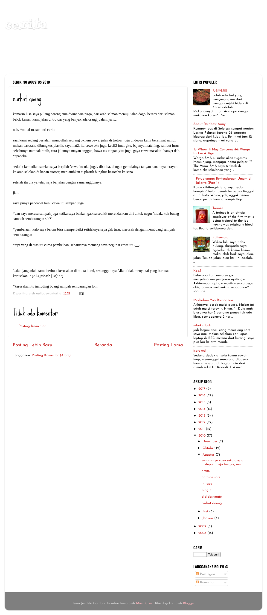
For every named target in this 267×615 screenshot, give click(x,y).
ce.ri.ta (25, 25)
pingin (206, 490)
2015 (202, 402)
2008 (202, 533)
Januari (208, 518)
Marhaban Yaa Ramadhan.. (213, 300)
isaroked (199, 351)
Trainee (217, 208)
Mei (206, 511)
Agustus (209, 455)
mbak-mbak (202, 325)
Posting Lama (168, 345)
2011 (202, 429)
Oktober (209, 448)
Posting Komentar (32, 326)
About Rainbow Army (209, 124)
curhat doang (212, 503)
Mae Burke (144, 603)
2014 (202, 409)
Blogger (188, 603)
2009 (202, 526)
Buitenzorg (220, 237)
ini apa (207, 483)
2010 (202, 435)
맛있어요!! (219, 91)
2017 (202, 389)
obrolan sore (211, 477)
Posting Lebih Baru (32, 345)
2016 (202, 395)
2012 (202, 422)
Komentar (205, 582)
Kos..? (197, 271)
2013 (202, 416)
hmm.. (206, 471)
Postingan (205, 574)
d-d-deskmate (212, 497)
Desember (210, 441)
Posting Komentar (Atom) (51, 355)
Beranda (103, 345)
